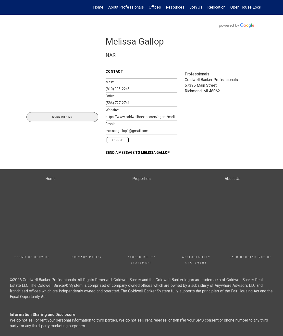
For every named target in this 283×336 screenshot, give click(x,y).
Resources (175, 7)
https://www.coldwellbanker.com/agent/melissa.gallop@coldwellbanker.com (141, 117)
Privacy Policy (87, 257)
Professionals (197, 74)
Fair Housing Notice (251, 257)
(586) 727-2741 (118, 103)
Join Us (195, 7)
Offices (155, 7)
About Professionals (126, 7)
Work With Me (62, 117)
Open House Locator (248, 7)
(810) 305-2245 (118, 89)
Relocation (216, 7)
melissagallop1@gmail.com (127, 131)
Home (98, 7)
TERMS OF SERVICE (32, 257)
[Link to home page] (25, 7)
